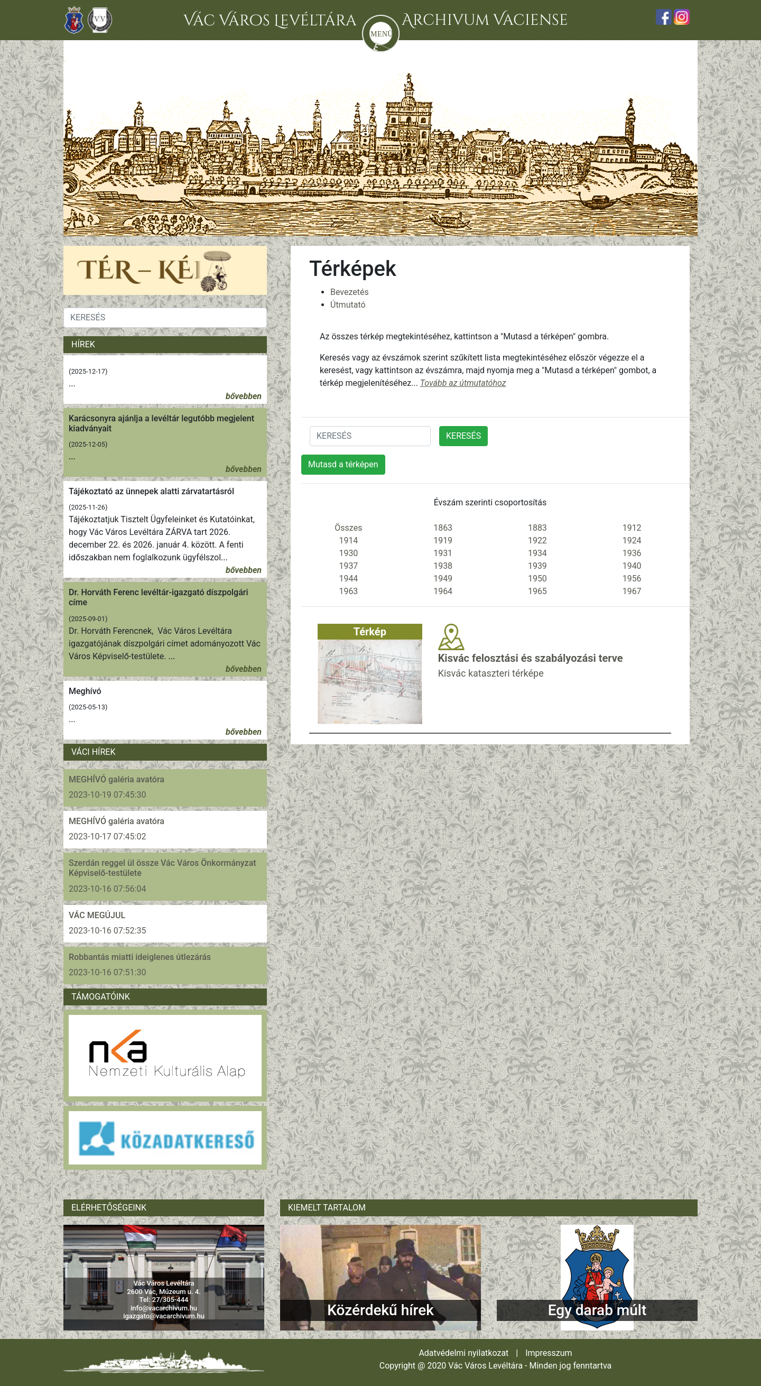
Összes (348, 528)
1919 (442, 540)
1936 (632, 553)
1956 (632, 579)
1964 (442, 591)
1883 (537, 528)
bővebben (244, 396)
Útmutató (348, 305)
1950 (537, 579)
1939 (537, 566)
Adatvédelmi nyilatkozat (463, 1353)
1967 (632, 591)
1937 (348, 566)
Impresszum (548, 1353)
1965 (537, 591)
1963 (348, 591)
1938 (442, 566)
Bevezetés (349, 292)
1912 (632, 528)
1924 (632, 540)
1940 (632, 566)
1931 (442, 553)
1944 (348, 579)
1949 (442, 579)
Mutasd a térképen (343, 464)
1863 (442, 528)
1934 (537, 553)
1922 (537, 540)
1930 (348, 553)
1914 (348, 540)
